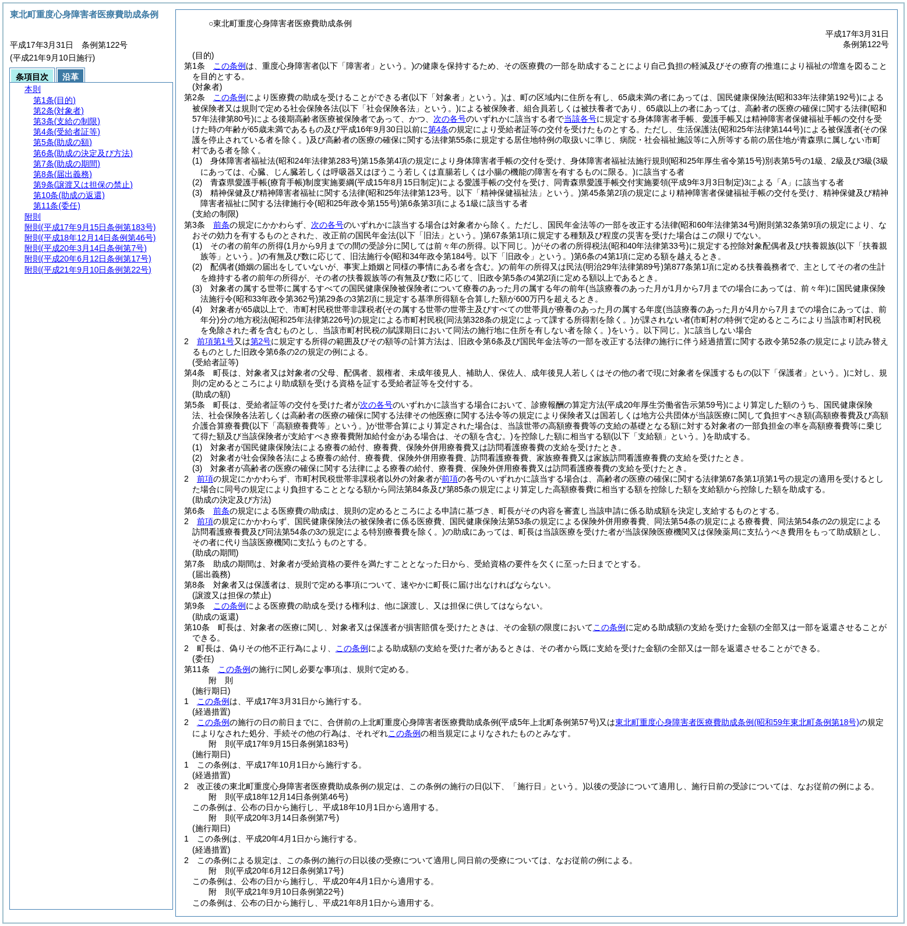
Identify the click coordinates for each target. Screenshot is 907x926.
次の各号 (449, 118)
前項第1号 (215, 341)
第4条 (438, 129)
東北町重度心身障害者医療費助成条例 (737, 722)
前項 (205, 478)
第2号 (260, 341)
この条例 (229, 65)
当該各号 (580, 118)
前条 (221, 224)
